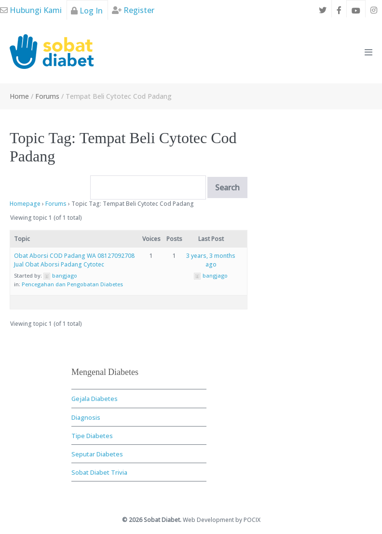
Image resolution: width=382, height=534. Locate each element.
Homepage (25, 204)
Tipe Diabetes (92, 435)
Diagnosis (85, 417)
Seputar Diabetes (97, 454)
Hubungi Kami (31, 10)
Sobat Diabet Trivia (99, 472)
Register (133, 10)
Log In (87, 10)
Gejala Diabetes (94, 398)
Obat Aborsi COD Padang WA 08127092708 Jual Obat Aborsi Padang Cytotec (74, 260)
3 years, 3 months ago (210, 260)
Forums (56, 204)
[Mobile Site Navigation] (368, 52)
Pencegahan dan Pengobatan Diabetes (72, 284)
